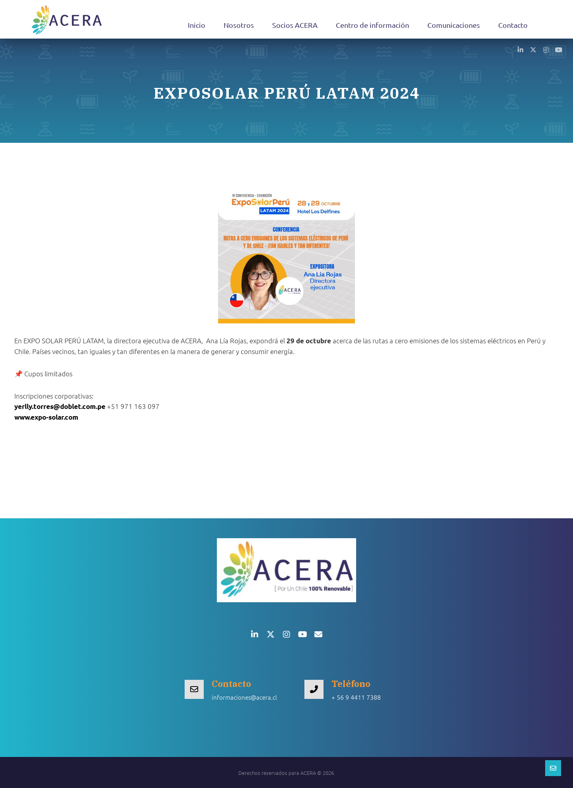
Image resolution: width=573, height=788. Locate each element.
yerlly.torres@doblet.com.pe (59, 406)
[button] (520, 49)
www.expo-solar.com (46, 417)
